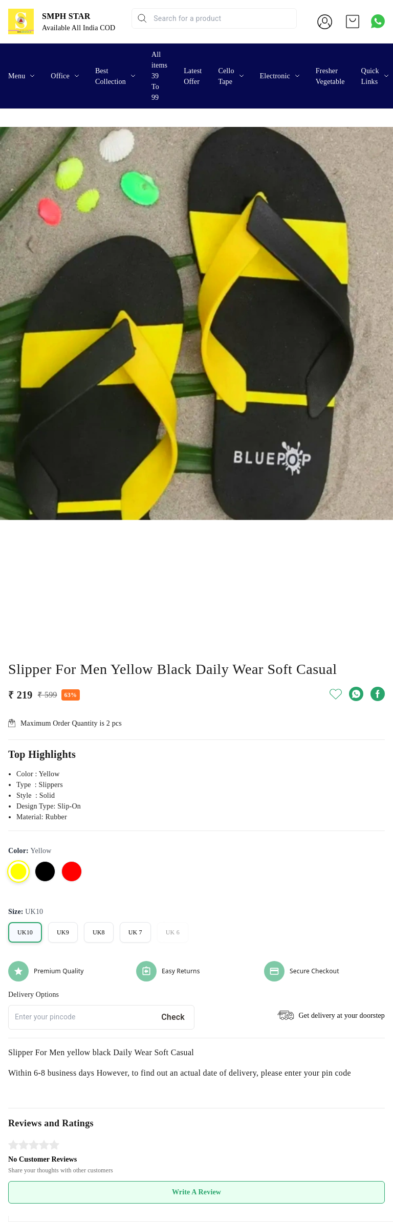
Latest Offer (193, 76)
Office (60, 76)
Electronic (275, 76)
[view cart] (352, 21)
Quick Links (370, 76)
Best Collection (110, 76)
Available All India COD (78, 28)
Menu (16, 76)
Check (173, 1017)
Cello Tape (226, 76)
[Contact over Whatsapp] (378, 21)
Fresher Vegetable (330, 76)
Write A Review (196, 1192)
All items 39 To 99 (159, 76)
